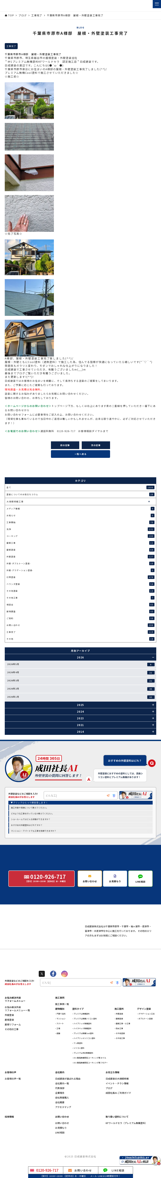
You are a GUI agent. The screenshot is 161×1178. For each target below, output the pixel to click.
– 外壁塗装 (118, 1027)
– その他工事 (119, 1052)
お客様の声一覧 (13, 1092)
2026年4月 (80, 672)
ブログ (109, 1101)
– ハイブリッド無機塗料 (82, 1037)
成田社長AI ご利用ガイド (118, 1106)
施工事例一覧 (62, 1017)
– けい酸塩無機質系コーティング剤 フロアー (90, 1076)
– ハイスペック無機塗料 (81, 1042)
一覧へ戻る (81, 454)
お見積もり (61, 1141)
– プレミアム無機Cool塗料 (83, 1047)
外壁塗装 (9, 1028)
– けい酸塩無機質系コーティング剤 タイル (89, 1071)
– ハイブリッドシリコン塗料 (83, 1052)
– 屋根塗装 (118, 1032)
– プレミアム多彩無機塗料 (82, 1066)
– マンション (60, 1032)
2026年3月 (80, 681)
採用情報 (9, 1130)
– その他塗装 (119, 1047)
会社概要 (59, 1116)
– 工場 (57, 1042)
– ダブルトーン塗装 (145, 1032)
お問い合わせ (62, 1136)
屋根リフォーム (13, 1038)
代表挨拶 (59, 1101)
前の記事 (65, 445)
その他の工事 (12, 1042)
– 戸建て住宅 (60, 1027)
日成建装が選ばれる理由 (67, 1092)
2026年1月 (80, 697)
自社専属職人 (62, 1111)
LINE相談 (60, 1146)
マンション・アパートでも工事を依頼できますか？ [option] (33, 831)
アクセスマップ (63, 1120)
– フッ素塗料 (77, 1056)
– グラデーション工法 (146, 1027)
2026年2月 (80, 689)
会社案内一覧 (62, 1097)
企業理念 (59, 1106)
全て (80, 487)
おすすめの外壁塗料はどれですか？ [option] (26, 825)
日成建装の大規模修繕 (117, 1092)
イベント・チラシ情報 (117, 1097)
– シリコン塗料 (78, 1061)
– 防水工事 (118, 1042)
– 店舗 (57, 1047)
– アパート (59, 1037)
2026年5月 (80, 664)
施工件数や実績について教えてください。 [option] (29, 807)
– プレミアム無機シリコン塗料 (84, 1032)
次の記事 (96, 445)
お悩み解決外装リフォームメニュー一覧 (17, 1022)
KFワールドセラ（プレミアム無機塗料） (126, 1136)
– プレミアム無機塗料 (81, 1027)
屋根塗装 (9, 1033)
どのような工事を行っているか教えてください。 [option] (32, 813)
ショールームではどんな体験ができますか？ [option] (30, 819)
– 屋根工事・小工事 (122, 1037)
